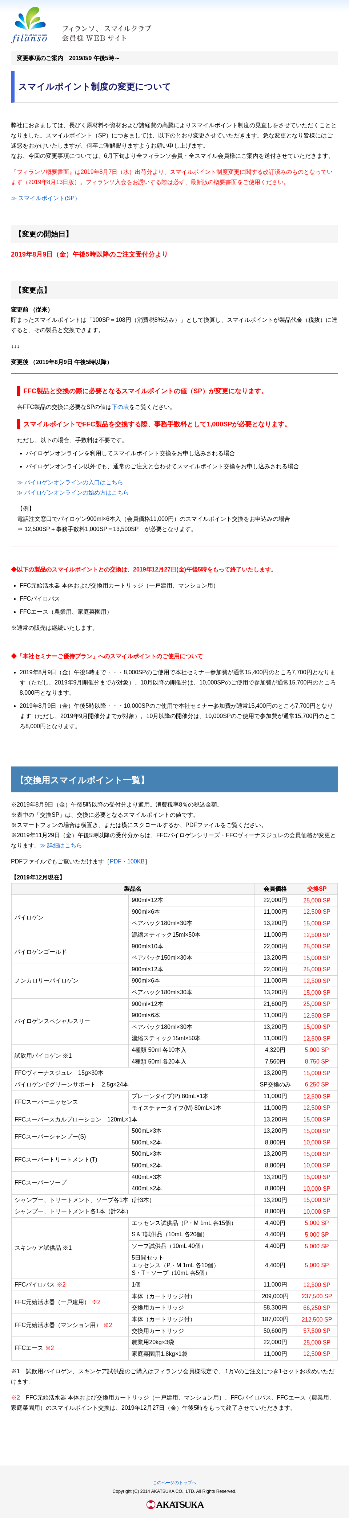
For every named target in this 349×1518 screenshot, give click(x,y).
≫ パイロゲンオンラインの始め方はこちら (73, 492)
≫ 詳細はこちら (61, 845)
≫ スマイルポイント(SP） (45, 198)
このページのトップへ (174, 1482)
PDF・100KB (127, 861)
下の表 (120, 407)
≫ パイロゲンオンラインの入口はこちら (70, 482)
